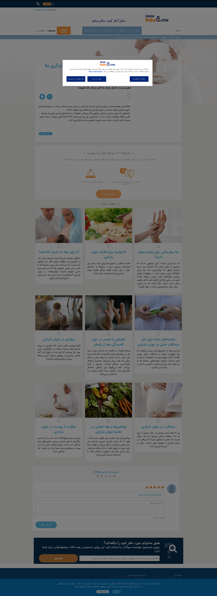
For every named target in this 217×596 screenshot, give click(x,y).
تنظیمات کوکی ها (139, 79)
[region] (107, 73)
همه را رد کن (96, 79)
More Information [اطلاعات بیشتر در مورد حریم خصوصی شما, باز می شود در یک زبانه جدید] (96, 71)
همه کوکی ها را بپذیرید (76, 79)
